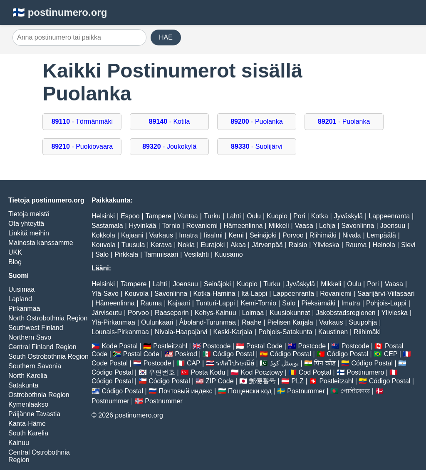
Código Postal (233, 354)
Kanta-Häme (27, 423)
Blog (15, 261)
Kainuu (18, 442)
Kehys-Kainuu (215, 312)
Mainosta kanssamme (40, 242)
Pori (299, 216)
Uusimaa (21, 289)
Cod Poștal (315, 372)
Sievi (408, 244)
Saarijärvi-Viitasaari (386, 293)
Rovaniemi (202, 225)
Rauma (356, 244)
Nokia (186, 244)
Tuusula (133, 244)
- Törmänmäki (82, 121)
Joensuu (393, 225)
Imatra (188, 235)
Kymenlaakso (28, 404)
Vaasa (304, 225)
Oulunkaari (157, 322)
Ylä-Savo (105, 293)
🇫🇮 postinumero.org (59, 12)
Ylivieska (326, 244)
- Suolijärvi (256, 146)
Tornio (171, 225)
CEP (391, 354)
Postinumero (365, 372)
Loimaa (253, 312)
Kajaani (132, 235)
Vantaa (187, 216)
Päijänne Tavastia (34, 414)
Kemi (235, 235)
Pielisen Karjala (290, 322)
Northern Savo (29, 337)
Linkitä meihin (28, 233)
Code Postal (110, 363)
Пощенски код (250, 391)
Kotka (319, 216)
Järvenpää (267, 244)
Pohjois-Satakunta (285, 331)
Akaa (237, 244)
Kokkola (103, 235)
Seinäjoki (263, 235)
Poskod (186, 354)
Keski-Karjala (232, 331)
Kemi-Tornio (258, 303)
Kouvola (104, 244)
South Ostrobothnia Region (48, 356)
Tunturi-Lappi (215, 303)
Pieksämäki (318, 303)
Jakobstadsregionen (345, 312)
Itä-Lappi (254, 293)
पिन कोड (324, 363)
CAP (194, 363)
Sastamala (107, 225)
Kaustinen (333, 331)
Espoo (130, 216)
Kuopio (277, 216)
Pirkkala (126, 254)
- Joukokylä (169, 146)
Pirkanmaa (24, 308)
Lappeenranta (389, 216)
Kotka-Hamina (214, 293)
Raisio (298, 244)
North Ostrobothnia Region (47, 318)
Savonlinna (357, 225)
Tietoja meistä (29, 214)
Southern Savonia (34, 366)
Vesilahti (196, 254)
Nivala (351, 235)
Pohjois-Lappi (386, 303)
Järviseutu (107, 312)
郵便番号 (262, 381)
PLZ (298, 381)
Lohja (327, 225)
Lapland (20, 298)
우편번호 (162, 372)
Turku (212, 216)
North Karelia (27, 375)
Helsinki (103, 216)
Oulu (254, 216)
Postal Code (264, 346)
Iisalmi (213, 235)
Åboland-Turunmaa (207, 322)
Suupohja (363, 322)
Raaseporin (172, 312)
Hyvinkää (142, 225)
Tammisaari (161, 254)
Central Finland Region (42, 346)
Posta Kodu (208, 372)
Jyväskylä (348, 216)
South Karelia (28, 433)
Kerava (161, 244)
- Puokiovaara (82, 146)
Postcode (217, 346)
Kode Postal (119, 346)
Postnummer (306, 391)
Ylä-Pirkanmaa (113, 322)
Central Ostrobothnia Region (39, 456)
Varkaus (161, 235)
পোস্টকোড (355, 391)
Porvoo (293, 235)
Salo (102, 254)
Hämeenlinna (243, 225)
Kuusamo (229, 254)
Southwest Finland (35, 327)
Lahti (233, 216)
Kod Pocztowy (262, 372)
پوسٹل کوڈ (284, 363)
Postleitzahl (170, 346)
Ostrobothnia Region (38, 394)
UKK (15, 252)
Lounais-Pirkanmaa (120, 331)
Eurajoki (213, 244)
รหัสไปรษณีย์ (235, 363)
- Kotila (169, 121)
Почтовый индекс (186, 391)
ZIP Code (219, 381)
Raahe (251, 322)
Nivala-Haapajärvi (181, 331)
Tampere (158, 216)
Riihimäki (323, 235)
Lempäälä (381, 235)
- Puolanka (256, 121)
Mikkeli (279, 225)
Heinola (384, 244)
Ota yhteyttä (26, 223)
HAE (166, 37)
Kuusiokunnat (290, 312)
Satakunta (23, 385)
